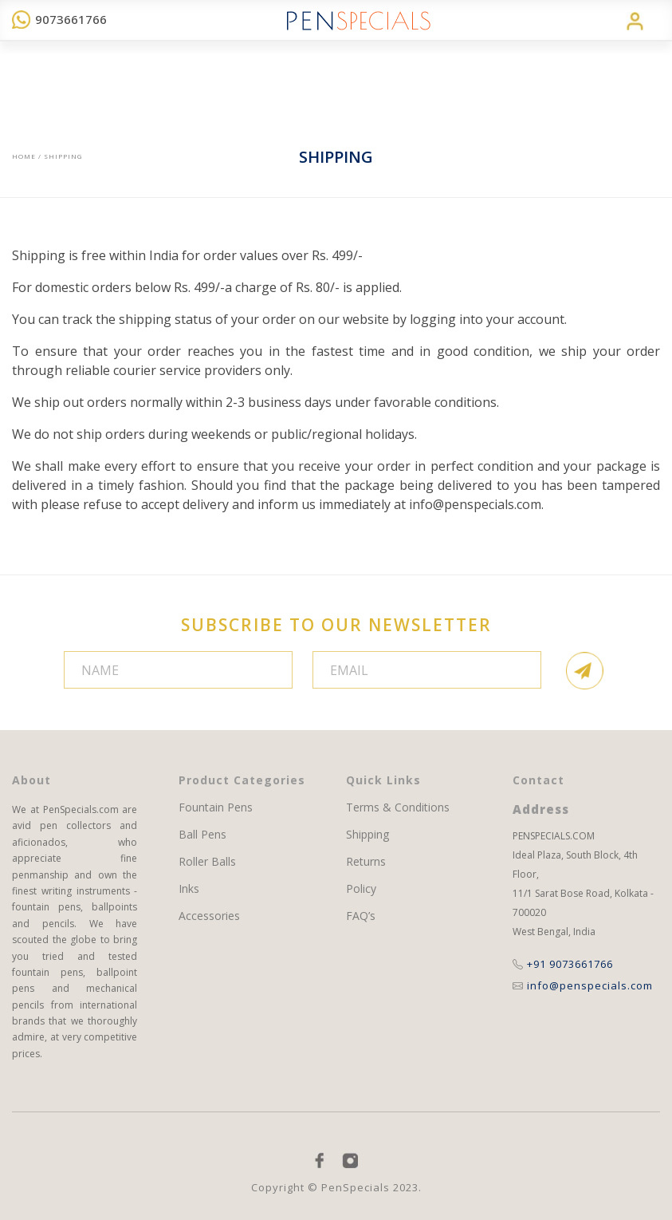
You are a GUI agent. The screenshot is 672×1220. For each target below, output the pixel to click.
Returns (366, 861)
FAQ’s (360, 916)
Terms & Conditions (398, 807)
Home (24, 156)
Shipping (367, 834)
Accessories (209, 916)
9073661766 (59, 19)
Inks (189, 888)
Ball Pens (202, 834)
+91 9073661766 (563, 964)
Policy (361, 888)
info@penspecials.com (475, 504)
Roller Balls (207, 861)
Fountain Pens (216, 807)
